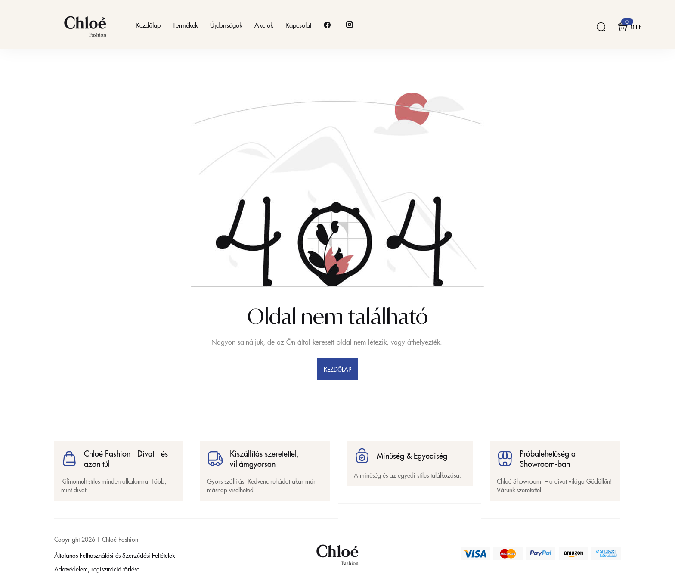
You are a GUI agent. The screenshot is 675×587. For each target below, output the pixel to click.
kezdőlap (338, 369)
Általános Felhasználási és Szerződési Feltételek (114, 555)
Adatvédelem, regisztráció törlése (96, 569)
